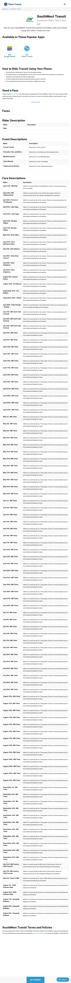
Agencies (5, 9)
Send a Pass (14, 94)
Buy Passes (35, 980)
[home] (13, 4)
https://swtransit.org (39, 933)
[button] (64, 4)
